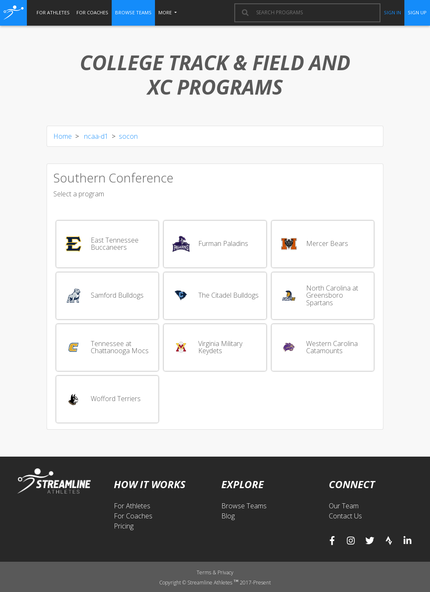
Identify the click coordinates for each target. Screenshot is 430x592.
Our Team (344, 505)
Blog (228, 516)
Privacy (225, 572)
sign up (417, 12)
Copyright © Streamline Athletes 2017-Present (214, 582)
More (165, 12)
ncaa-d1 (95, 136)
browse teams (133, 12)
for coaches (92, 12)
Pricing (124, 526)
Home (62, 136)
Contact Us (345, 516)
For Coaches (133, 516)
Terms (204, 572)
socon (128, 136)
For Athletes (132, 505)
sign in (392, 12)
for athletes (53, 12)
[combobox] (314, 12)
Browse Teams (244, 505)
